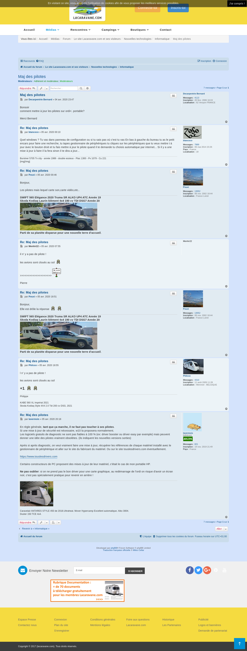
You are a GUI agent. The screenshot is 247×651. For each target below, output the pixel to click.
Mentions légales (100, 625)
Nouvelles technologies (137, 38)
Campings (109, 29)
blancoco (187, 140)
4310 (196, 380)
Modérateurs (66, 81)
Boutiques (138, 29)
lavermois (188, 433)
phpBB (114, 548)
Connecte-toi (147, 8)
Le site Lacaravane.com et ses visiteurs (97, 38)
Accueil (29, 29)
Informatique (162, 38)
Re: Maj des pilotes (34, 128)
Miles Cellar (138, 550)
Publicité (203, 619)
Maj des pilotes (32, 76)
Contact (166, 29)
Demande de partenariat (212, 630)
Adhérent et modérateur (46, 81)
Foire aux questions (138, 619)
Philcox (187, 376)
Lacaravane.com (136, 625)
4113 (196, 98)
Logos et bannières (209, 625)
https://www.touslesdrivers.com (38, 456)
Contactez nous (27, 625)
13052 (197, 191)
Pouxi (186, 187)
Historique (168, 619)
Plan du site (61, 625)
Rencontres (79, 29)
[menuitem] (40, 61)
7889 (196, 144)
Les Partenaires (171, 625)
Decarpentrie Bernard (194, 94)
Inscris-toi (178, 8)
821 (196, 444)
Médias (51, 29)
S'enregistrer (61, 630)
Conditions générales (102, 619)
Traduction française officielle (116, 550)
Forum (66, 38)
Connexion (60, 619)
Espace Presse (27, 619)
